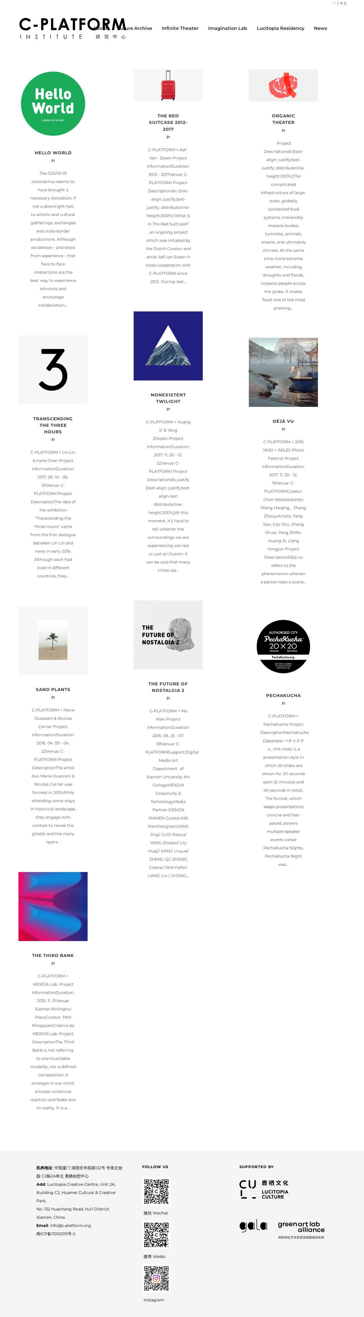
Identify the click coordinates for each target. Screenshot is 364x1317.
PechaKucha (283, 695)
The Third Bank (53, 955)
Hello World (53, 152)
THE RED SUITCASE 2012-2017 (168, 122)
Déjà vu (283, 421)
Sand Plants (53, 689)
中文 (343, 3)
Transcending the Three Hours (53, 425)
